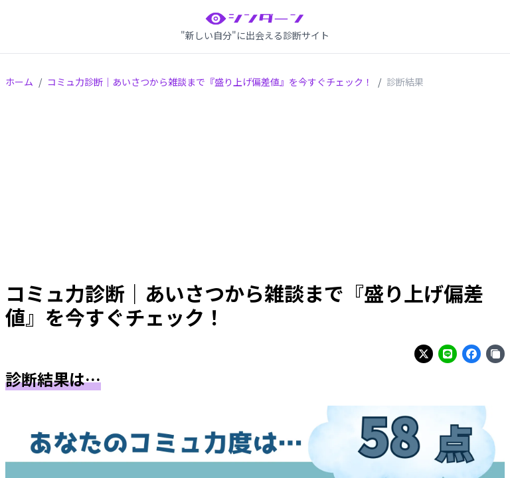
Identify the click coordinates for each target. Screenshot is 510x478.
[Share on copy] (495, 354)
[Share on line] (447, 354)
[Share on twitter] (423, 354)
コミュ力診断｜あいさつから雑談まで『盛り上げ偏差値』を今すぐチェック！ (210, 81)
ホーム (19, 81)
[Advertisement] (255, 187)
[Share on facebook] (471, 354)
